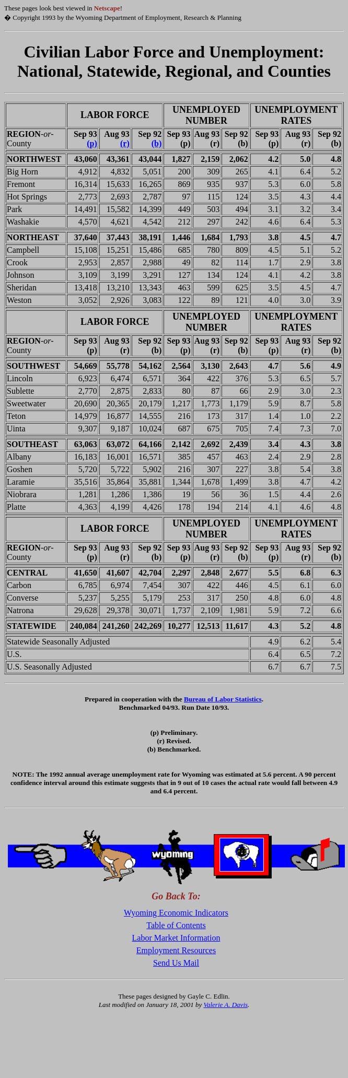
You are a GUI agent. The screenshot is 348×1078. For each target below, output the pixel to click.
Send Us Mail (176, 962)
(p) (92, 143)
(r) (125, 143)
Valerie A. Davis (225, 1005)
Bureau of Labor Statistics (223, 699)
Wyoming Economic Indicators (176, 912)
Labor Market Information (176, 937)
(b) (157, 143)
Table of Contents (176, 925)
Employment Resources (176, 950)
